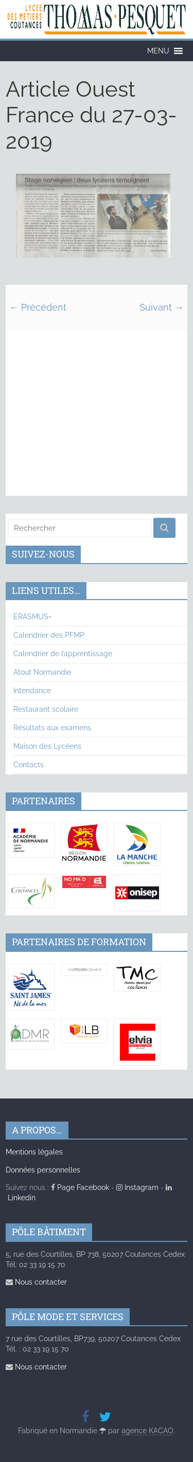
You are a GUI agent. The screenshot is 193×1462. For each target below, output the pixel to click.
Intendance (32, 691)
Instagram (137, 1187)
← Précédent (37, 307)
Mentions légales (34, 1152)
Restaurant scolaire (45, 709)
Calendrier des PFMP (48, 635)
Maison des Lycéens (47, 746)
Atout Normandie (42, 672)
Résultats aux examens (52, 728)
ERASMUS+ (32, 616)
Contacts (28, 765)
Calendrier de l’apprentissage (62, 653)
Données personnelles (43, 1170)
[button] (158, 51)
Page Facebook (80, 1187)
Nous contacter (36, 1282)
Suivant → (161, 307)
